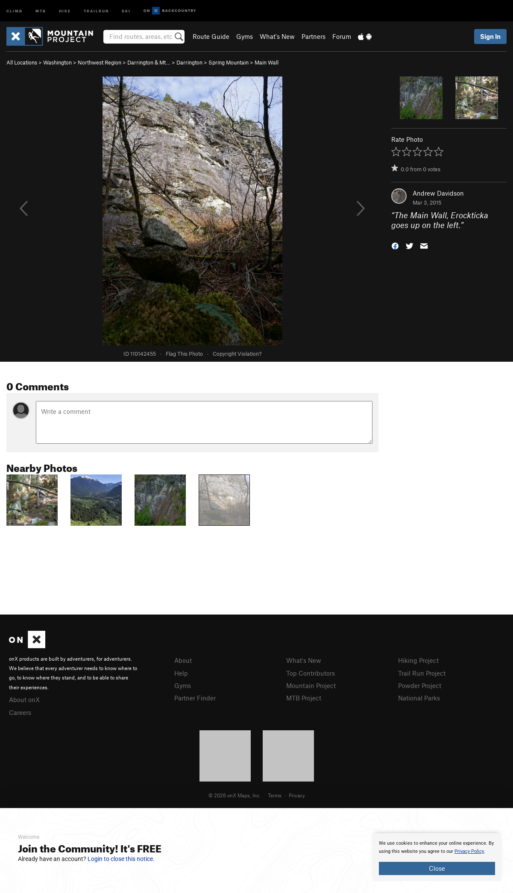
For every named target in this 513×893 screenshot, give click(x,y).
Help (181, 673)
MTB (40, 10)
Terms (274, 795)
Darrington (189, 62)
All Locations (21, 62)
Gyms (244, 36)
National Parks (419, 698)
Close (437, 868)
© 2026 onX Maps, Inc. (234, 795)
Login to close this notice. (121, 858)
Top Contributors (310, 673)
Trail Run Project (422, 673)
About (183, 660)
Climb (14, 10)
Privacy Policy (469, 851)
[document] (437, 857)
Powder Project (419, 685)
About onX (24, 699)
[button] (395, 245)
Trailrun (96, 10)
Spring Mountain (228, 62)
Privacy (297, 795)
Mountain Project (311, 685)
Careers (20, 712)
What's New (277, 36)
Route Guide (211, 36)
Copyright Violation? (237, 353)
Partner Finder (195, 698)
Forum (341, 36)
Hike (65, 10)
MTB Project (303, 698)
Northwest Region (99, 62)
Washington (57, 62)
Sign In (490, 36)
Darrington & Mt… (148, 62)
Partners (313, 36)
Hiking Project (418, 660)
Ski (126, 10)
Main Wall (266, 62)
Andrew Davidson (438, 193)
